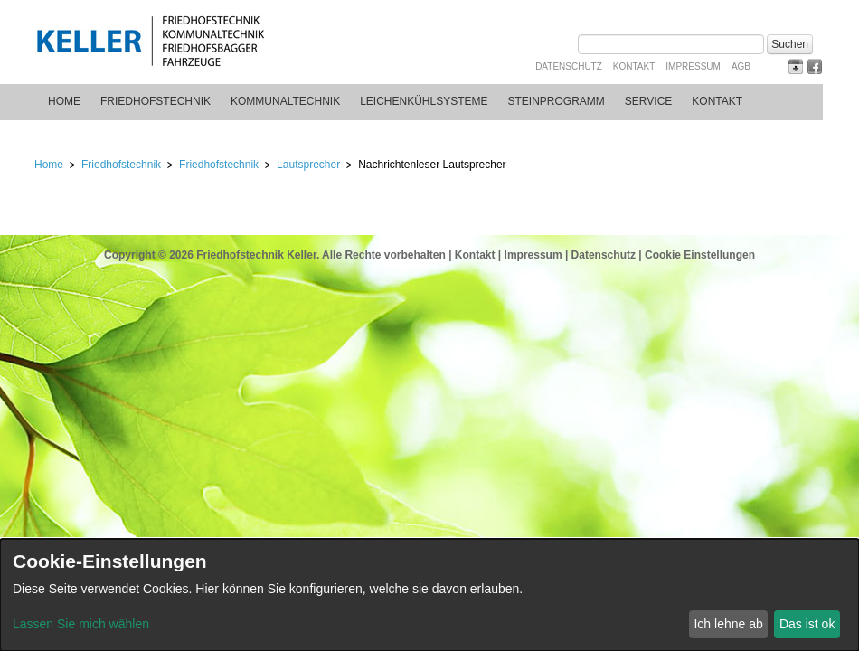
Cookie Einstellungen (700, 255)
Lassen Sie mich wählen (81, 624)
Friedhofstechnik (155, 101)
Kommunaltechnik (285, 101)
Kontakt (634, 66)
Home (64, 101)
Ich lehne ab (728, 624)
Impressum (693, 66)
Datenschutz (568, 66)
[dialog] (429, 595)
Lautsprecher (308, 164)
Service (648, 101)
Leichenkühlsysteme (423, 101)
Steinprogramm (556, 101)
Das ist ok (807, 624)
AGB (741, 66)
